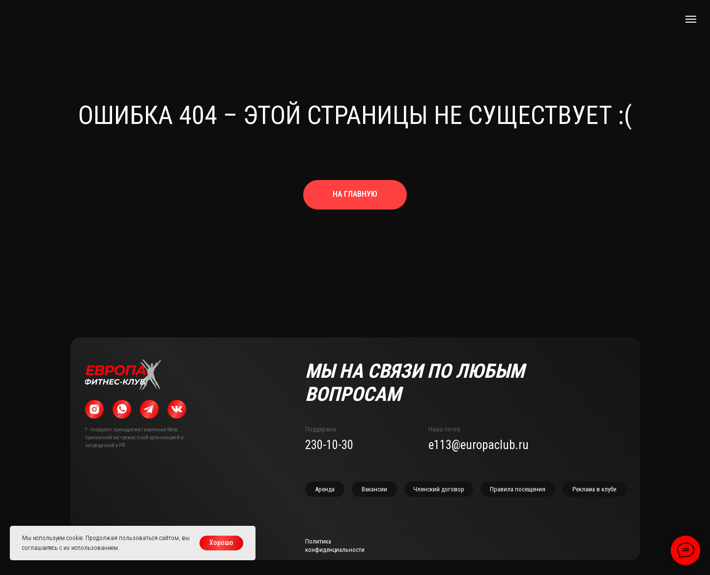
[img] (123, 375)
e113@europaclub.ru (478, 445)
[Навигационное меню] (690, 19)
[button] (594, 489)
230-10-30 (329, 445)
